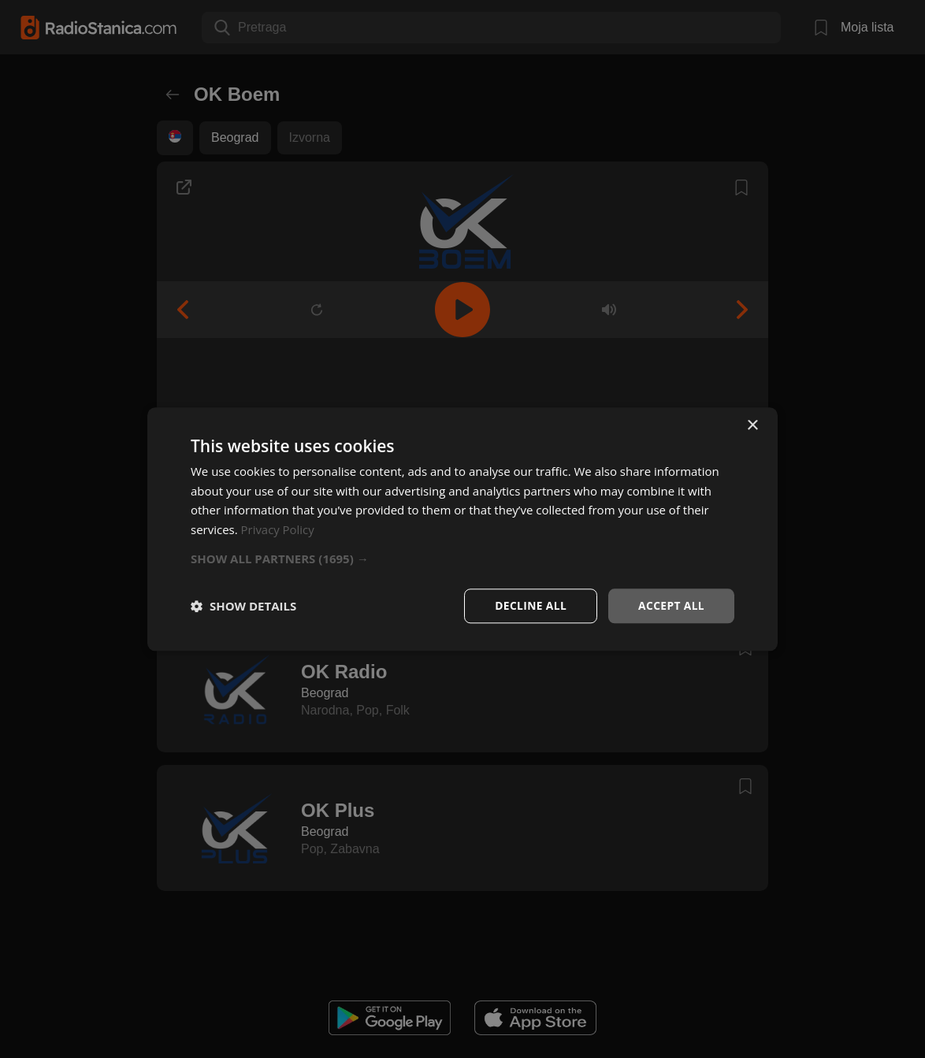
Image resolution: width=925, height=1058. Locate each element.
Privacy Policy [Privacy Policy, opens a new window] (278, 529)
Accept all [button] (670, 605)
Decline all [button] (528, 605)
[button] (462, 558)
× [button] (752, 425)
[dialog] (462, 528)
